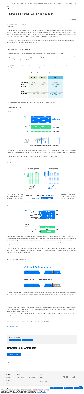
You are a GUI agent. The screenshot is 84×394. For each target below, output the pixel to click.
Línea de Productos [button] (9, 374)
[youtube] (64, 377)
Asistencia (11, 6)
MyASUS (41, 377)
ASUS (8, 6)
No (21, 340)
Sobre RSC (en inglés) (43, 381)
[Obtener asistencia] (14, 354)
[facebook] (67, 377)
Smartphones (8, 380)
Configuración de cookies (57, 387)
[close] (59, 193)
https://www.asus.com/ (12, 326)
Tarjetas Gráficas (9, 379)
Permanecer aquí (35, 198)
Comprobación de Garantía (21, 376)
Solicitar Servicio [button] (20, 374)
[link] (8, 3)
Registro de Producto (32, 376)
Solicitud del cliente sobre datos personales (44, 379)
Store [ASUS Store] (12, 3)
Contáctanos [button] (42, 374)
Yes (13, 340)
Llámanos (41, 376)
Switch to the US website (47, 198)
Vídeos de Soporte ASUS (33, 377)
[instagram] (73, 377)
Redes (7, 383)
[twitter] (70, 377)
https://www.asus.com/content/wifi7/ (16, 324)
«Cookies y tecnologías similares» (42, 392)
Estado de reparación (20, 377)
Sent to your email (72, 19)
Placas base (8, 377)
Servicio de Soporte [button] (32, 374)
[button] (70, 1)
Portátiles (7, 376)
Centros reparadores (20, 379)
